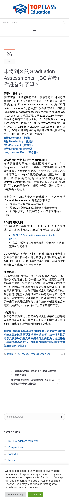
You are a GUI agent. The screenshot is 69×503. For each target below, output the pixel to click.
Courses (13, 453)
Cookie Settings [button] (15, 494)
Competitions (15, 447)
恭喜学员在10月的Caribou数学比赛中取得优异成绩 (35, 373)
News (47, 354)
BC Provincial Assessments (30, 354)
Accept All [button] (35, 494)
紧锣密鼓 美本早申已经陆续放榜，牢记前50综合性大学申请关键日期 (32, 381)
